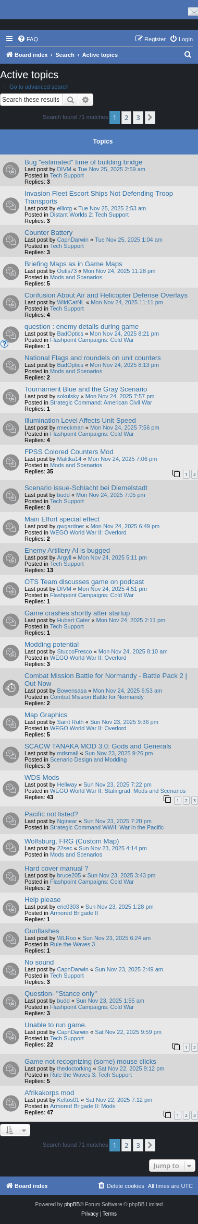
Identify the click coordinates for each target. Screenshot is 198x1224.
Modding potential (51, 644)
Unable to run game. (55, 1025)
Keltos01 (68, 1100)
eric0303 (68, 907)
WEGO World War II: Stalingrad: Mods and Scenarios (117, 791)
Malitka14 (69, 459)
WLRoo (66, 938)
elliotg (64, 208)
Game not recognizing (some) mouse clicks (90, 1061)
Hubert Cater (73, 620)
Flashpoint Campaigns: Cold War (92, 340)
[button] (150, 117)
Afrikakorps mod (49, 1093)
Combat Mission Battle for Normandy (97, 697)
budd (63, 495)
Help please (42, 900)
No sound (39, 962)
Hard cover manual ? (56, 868)
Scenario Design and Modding (88, 759)
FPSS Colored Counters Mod (69, 452)
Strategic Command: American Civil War (101, 402)
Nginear (67, 821)
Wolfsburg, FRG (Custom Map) (71, 841)
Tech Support (67, 175)
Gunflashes (41, 931)
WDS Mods (41, 777)
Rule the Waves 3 (72, 944)
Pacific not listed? (51, 814)
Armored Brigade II (74, 913)
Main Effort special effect (62, 519)
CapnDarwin (73, 239)
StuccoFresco (74, 651)
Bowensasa (71, 690)
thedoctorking (74, 1068)
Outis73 (67, 271)
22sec (64, 848)
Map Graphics (45, 715)
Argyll (64, 557)
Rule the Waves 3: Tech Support (91, 1075)
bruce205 (69, 875)
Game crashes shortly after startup (77, 613)
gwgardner (70, 526)
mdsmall (67, 753)
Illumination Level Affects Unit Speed (80, 420)
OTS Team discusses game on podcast (84, 582)
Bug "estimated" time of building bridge (83, 162)
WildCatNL (70, 302)
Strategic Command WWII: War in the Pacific (107, 827)
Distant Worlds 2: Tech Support (89, 214)
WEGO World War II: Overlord (88, 532)
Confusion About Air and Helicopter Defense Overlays (106, 295)
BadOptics (70, 333)
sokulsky (68, 396)
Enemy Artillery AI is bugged (67, 550)
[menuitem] (27, 39)
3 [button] (138, 117)
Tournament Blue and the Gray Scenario (85, 389)
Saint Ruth (70, 722)
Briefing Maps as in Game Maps (73, 264)
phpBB (72, 1204)
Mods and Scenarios (76, 277)
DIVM (64, 169)
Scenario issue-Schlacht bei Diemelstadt (85, 488)
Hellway (67, 784)
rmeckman (70, 427)
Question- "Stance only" (60, 993)
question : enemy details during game (81, 326)
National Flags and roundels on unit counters (92, 358)
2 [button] (126, 117)
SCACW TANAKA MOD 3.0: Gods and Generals (97, 746)
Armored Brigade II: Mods (82, 1106)
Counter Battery (48, 232)
